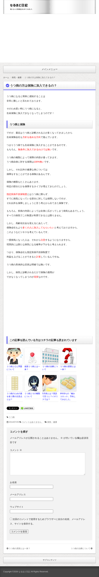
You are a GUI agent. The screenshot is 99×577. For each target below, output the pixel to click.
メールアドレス (18, 494)
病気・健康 (52, 422)
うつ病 (12, 417)
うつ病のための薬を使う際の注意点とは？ (14, 396)
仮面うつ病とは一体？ (32, 368)
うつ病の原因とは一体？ (68, 368)
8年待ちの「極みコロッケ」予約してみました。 (68, 396)
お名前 (13, 482)
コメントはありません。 (32, 422)
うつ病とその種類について (32, 395)
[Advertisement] (49, 38)
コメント (16, 450)
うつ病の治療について (50, 368)
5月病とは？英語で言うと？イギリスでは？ (50, 396)
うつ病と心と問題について (14, 368)
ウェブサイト (16, 507)
